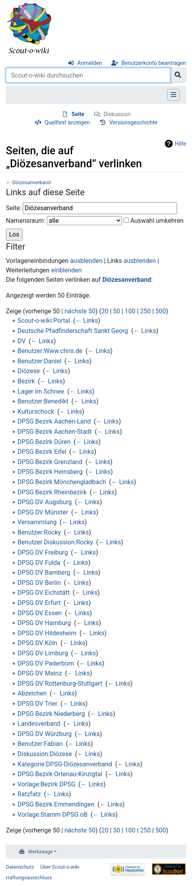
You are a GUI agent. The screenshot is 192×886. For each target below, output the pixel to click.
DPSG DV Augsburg (45, 502)
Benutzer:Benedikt (43, 401)
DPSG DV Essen (40, 613)
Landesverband (39, 723)
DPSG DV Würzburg (45, 734)
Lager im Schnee (41, 391)
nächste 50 (80, 311)
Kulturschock (36, 411)
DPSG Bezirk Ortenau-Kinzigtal (60, 774)
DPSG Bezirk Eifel (42, 451)
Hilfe (180, 144)
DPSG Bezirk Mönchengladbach (62, 482)
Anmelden (89, 63)
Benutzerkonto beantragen (154, 63)
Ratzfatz (29, 794)
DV (22, 341)
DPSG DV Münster (43, 512)
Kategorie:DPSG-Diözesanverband (65, 764)
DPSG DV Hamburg (44, 623)
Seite (78, 114)
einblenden (66, 270)
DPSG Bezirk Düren (44, 442)
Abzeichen (32, 693)
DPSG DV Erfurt (39, 603)
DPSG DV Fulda (39, 562)
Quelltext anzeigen (67, 122)
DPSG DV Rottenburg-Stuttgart (60, 683)
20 (104, 311)
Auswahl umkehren (157, 220)
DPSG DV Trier (37, 703)
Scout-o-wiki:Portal (44, 320)
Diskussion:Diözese (45, 754)
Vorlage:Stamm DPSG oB (53, 814)
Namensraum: (25, 220)
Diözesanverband (31, 182)
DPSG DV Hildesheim (47, 633)
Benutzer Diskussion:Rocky (55, 542)
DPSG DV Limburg (43, 653)
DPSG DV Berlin (39, 582)
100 (130, 311)
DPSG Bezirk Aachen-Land (54, 421)
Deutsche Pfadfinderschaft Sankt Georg (73, 331)
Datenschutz (20, 867)
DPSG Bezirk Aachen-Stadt (55, 431)
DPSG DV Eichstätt (44, 592)
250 (145, 311)
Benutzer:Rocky (39, 532)
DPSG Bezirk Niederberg (51, 714)
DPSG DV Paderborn (46, 663)
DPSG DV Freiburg (43, 552)
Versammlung (37, 522)
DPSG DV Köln (37, 643)
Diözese (29, 371)
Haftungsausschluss (29, 877)
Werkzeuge (40, 852)
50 (116, 311)
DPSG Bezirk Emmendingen (56, 804)
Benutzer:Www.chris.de (50, 351)
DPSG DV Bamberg (44, 572)
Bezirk (26, 381)
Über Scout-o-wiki (59, 867)
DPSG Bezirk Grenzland (50, 462)
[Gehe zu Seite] (178, 75)
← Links (87, 320)
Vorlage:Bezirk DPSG (47, 784)
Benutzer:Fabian (40, 743)
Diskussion (116, 114)
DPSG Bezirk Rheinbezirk (52, 492)
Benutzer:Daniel (39, 361)
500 (160, 311)
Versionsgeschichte (133, 122)
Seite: (13, 208)
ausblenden (86, 261)
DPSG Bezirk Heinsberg (50, 471)
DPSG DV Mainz (40, 673)
